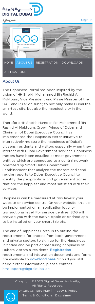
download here (42, 259)
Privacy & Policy (64, 290)
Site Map (43, 290)
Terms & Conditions (38, 295)
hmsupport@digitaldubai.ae (26, 268)
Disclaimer (63, 295)
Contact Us (25, 290)
